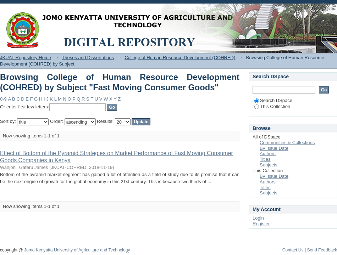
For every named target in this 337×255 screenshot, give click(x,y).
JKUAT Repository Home (25, 57)
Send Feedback (322, 250)
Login (331, 8)
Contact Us (293, 250)
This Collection (272, 106)
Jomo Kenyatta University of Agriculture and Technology (77, 250)
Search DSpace (273, 100)
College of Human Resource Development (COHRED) (180, 57)
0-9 (3, 99)
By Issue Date (274, 148)
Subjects (268, 165)
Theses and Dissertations (88, 57)
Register (261, 223)
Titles (265, 159)
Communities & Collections (287, 142)
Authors (268, 153)
